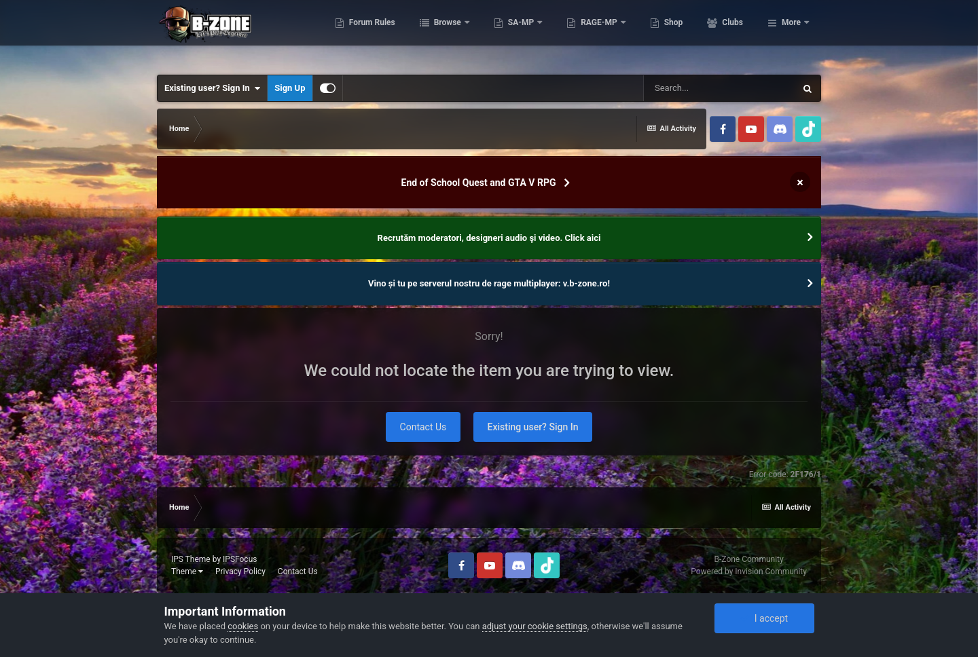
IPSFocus (240, 559)
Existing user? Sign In (212, 88)
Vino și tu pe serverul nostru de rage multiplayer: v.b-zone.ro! (489, 283)
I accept (764, 618)
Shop (732, 34)
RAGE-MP (659, 34)
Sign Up (289, 88)
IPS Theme (191, 559)
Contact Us (423, 426)
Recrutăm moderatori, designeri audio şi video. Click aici (489, 238)
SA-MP (581, 34)
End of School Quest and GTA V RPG (478, 182)
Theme (187, 571)
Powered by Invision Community (749, 571)
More (791, 34)
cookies (243, 626)
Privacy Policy (240, 571)
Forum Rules (431, 34)
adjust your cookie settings (534, 626)
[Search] (719, 88)
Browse (507, 34)
